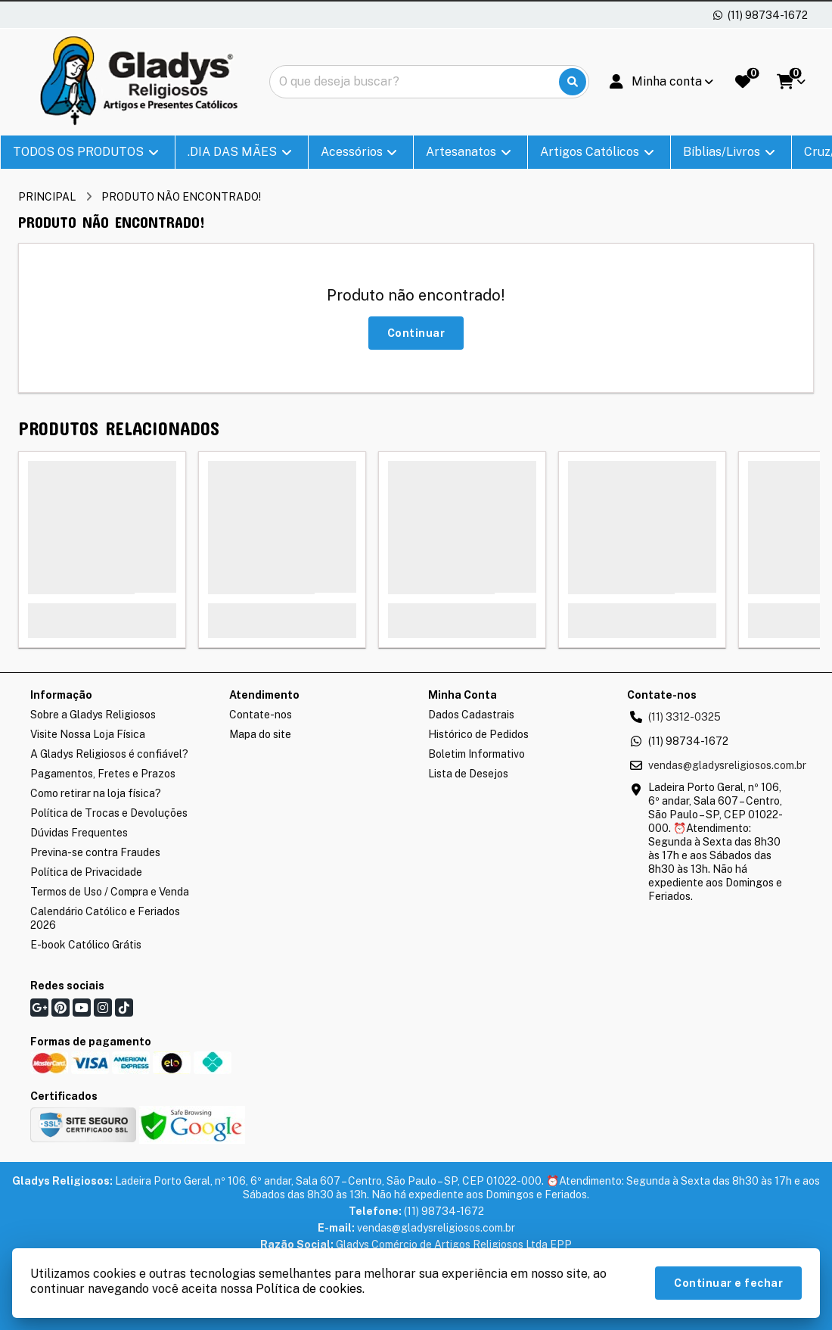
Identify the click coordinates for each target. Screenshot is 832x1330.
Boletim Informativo (476, 754)
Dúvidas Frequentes (79, 833)
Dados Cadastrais (471, 715)
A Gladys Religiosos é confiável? (109, 754)
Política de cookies (309, 1289)
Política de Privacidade (86, 872)
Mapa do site (260, 734)
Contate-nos (260, 715)
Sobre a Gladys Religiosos (93, 715)
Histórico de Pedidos (478, 734)
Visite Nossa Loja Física (87, 734)
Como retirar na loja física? (95, 793)
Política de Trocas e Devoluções (109, 813)
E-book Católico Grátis (85, 945)
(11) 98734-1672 (688, 741)
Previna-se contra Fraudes (95, 852)
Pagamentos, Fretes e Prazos (102, 774)
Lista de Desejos (468, 774)
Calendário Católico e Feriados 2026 (105, 918)
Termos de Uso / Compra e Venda (109, 892)
